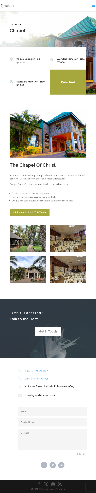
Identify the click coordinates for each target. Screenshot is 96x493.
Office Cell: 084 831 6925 (36, 378)
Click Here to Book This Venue (29, 212)
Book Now (66, 82)
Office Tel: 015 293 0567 (36, 371)
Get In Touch (48, 331)
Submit (80, 454)
